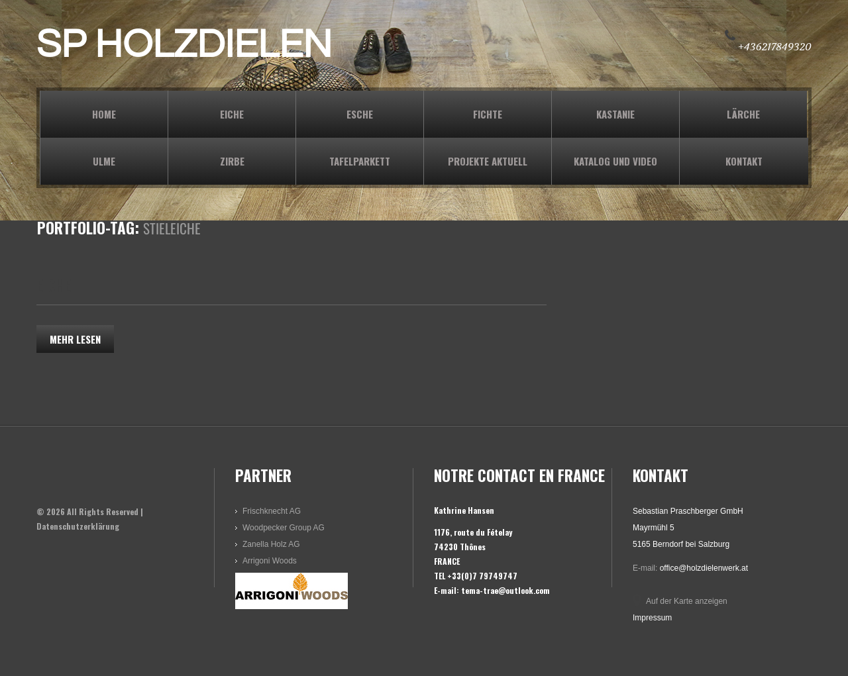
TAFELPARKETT (359, 161)
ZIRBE (232, 161)
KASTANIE (615, 114)
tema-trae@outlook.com (505, 590)
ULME (104, 161)
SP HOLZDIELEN (184, 45)
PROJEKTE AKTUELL (487, 161)
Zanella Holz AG (271, 544)
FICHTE (487, 114)
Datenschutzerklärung (77, 526)
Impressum (652, 617)
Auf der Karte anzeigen (686, 601)
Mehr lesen (75, 339)
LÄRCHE (743, 114)
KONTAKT (744, 161)
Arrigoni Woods (269, 560)
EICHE (232, 114)
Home (104, 114)
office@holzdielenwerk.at (704, 568)
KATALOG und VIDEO (615, 161)
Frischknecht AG (271, 511)
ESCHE (359, 114)
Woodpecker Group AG (283, 527)
